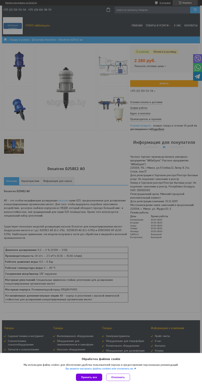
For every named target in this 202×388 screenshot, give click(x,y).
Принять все (89, 377)
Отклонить (118, 377)
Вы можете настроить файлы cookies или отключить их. (99, 368)
